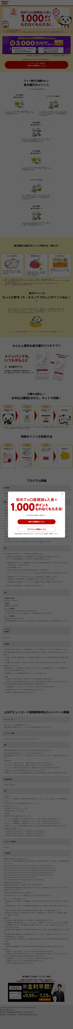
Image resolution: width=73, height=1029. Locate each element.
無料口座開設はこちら (36, 522)
